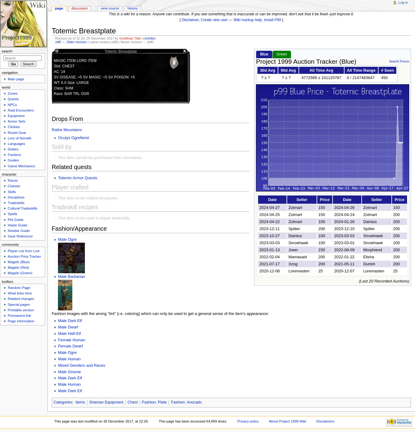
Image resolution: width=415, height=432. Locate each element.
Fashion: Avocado (186, 402)
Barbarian (76, 276)
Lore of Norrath (19, 138)
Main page (16, 79)
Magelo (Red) (18, 267)
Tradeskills (16, 203)
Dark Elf (75, 320)
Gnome (74, 371)
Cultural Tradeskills (22, 208)
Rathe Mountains (67, 129)
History (133, 8)
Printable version (21, 310)
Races (12, 180)
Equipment (16, 116)
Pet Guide (15, 220)
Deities (13, 149)
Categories (63, 402)
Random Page (19, 288)
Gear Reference (20, 236)
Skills (12, 192)
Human (78, 340)
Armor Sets (16, 121)
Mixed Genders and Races (81, 365)
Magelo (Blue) (18, 262)
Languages (16, 144)
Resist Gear (17, 133)
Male (63, 239)
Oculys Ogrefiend (73, 137)
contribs (149, 38)
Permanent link (19, 315)
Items (80, 402)
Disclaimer (190, 20)
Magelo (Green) (20, 273)
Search (7, 51)
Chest (133, 402)
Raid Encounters (21, 110)
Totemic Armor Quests (77, 178)
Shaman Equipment (106, 402)
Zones (12, 93)
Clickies (14, 127)
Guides (13, 160)
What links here (20, 293)
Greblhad (126, 38)
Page (59, 8)
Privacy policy (248, 421)
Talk (138, 38)
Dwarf (73, 327)
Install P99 (272, 20)
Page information (21, 321)
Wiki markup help (248, 20)
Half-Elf (74, 333)
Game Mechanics (21, 166)
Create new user (214, 20)
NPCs (12, 105)
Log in (403, 2)
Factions (14, 155)
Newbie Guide (19, 231)
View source (110, 8)
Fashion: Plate (154, 402)
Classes (14, 186)
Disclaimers (325, 421)
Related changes (21, 299)
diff (58, 42)
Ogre (72, 239)
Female (65, 340)
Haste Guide (17, 225)
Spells (12, 214)
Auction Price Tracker (24, 256)
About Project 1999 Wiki (287, 421)
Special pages (19, 304)
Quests (13, 99)
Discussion (79, 8)
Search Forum (399, 61)
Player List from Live (24, 251)
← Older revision (74, 42)
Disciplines (16, 197)
